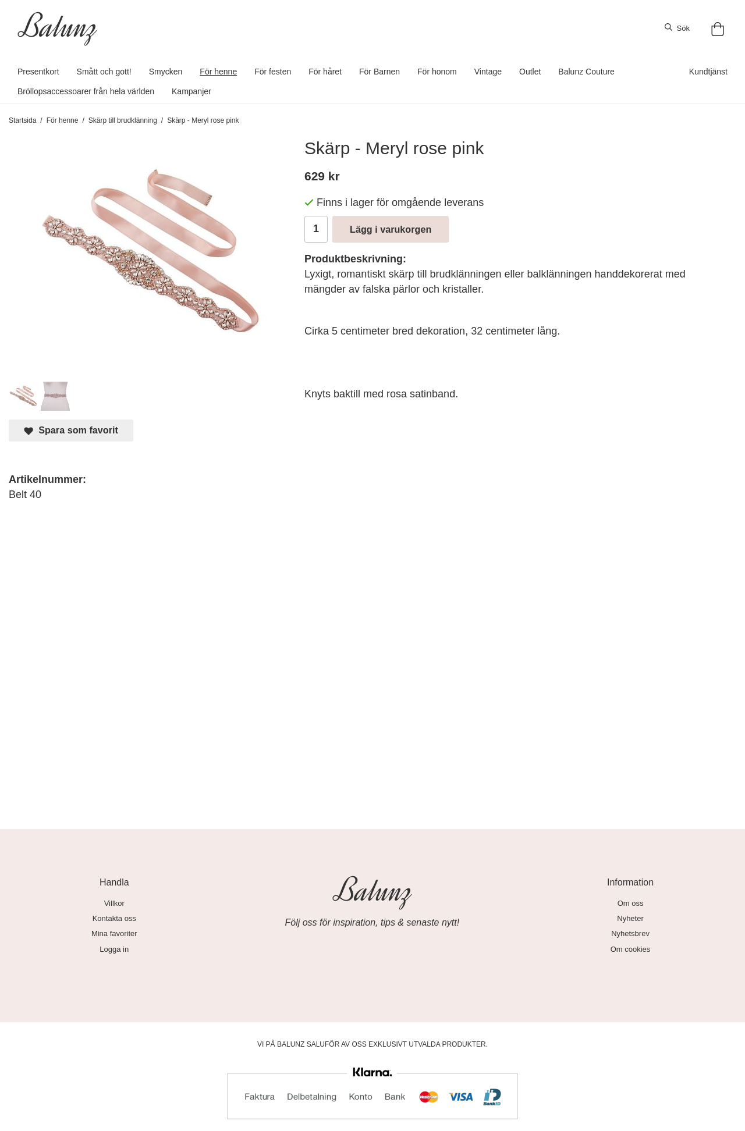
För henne (218, 71)
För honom (437, 71)
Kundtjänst (708, 71)
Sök (677, 28)
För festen (272, 71)
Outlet (530, 71)
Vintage (488, 71)
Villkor (114, 903)
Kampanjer (191, 91)
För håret (325, 71)
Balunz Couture (586, 71)
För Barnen (379, 71)
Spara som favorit (71, 430)
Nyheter (630, 918)
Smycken (166, 71)
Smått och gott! (104, 71)
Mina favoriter (114, 933)
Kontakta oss (114, 918)
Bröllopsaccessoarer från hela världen (85, 91)
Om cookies (631, 949)
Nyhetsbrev (630, 933)
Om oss (631, 903)
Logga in (114, 949)
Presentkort (38, 71)
